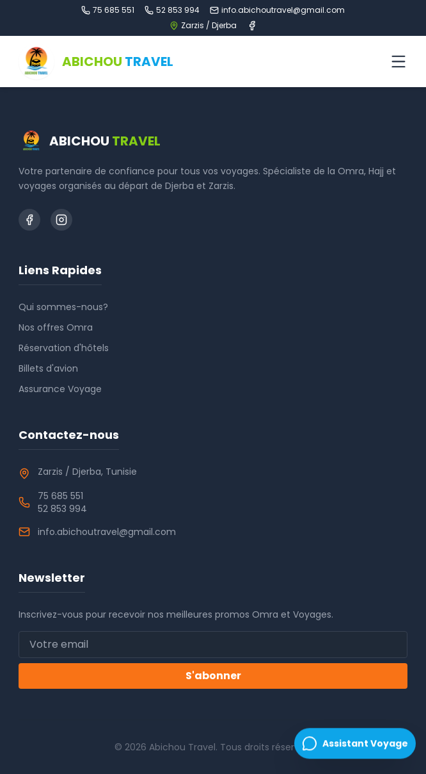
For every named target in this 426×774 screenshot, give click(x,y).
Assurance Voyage (60, 389)
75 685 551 (107, 10)
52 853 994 (172, 10)
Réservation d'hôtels (64, 348)
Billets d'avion (48, 368)
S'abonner (213, 675)
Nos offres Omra (56, 327)
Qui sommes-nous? (63, 307)
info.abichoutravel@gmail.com (277, 10)
